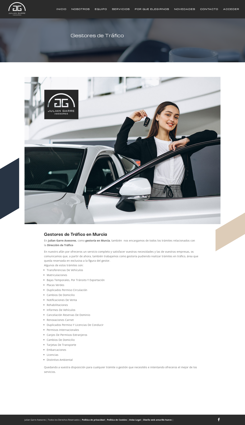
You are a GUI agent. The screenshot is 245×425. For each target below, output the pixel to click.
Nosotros (80, 9)
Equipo (101, 9)
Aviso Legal (135, 419)
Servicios (121, 9)
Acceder (231, 9)
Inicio (61, 9)
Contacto (209, 9)
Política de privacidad (93, 419)
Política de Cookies (117, 419)
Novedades (184, 9)
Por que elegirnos (152, 9)
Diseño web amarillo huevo (157, 419)
